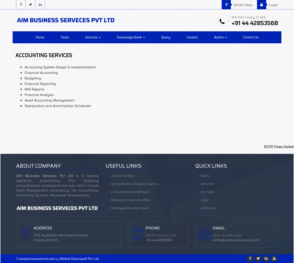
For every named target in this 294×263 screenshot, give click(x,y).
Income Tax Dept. (123, 175)
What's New (237, 5)
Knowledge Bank (131, 37)
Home (40, 37)
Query (165, 37)
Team (65, 37)
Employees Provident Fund (129, 208)
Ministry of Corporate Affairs (131, 200)
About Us (207, 183)
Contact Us (251, 37)
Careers (192, 37)
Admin (220, 37)
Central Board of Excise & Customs (134, 183)
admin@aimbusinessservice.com (236, 240)
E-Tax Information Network (130, 192)
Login (267, 5)
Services (93, 37)
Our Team (207, 192)
